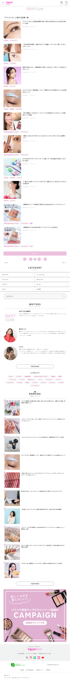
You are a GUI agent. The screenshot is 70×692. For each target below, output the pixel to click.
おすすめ (12, 177)
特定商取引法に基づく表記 (45, 653)
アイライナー (13, 40)
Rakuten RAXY (10, 3)
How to (6, 40)
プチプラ (58, 379)
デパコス (35, 382)
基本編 (12, 109)
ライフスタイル (35, 385)
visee (31, 246)
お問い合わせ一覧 (16, 677)
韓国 (60, 376)
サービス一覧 (7, 677)
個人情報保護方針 (30, 670)
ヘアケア (4, 284)
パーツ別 (19, 382)
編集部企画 (27, 376)
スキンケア (5, 275)
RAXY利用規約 (21, 653)
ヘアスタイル (49, 379)
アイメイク (32, 26)
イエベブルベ (10, 382)
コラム (4, 289)
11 (39, 259)
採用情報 (48, 670)
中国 (31, 223)
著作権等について (40, 670)
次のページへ (35, 253)
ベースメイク (40, 275)
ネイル (39, 284)
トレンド (12, 86)
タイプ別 (61, 382)
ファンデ (43, 382)
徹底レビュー (31, 379)
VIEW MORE (35, 366)
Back (6, 262)
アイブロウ (13, 63)
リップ (40, 379)
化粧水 (27, 382)
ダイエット (52, 382)
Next (64, 262)
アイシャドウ (24, 154)
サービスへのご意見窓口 (31, 653)
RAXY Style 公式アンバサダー (11, 132)
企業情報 (22, 670)
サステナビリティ (26, 677)
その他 (39, 289)
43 (45, 259)
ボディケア (40, 279)
